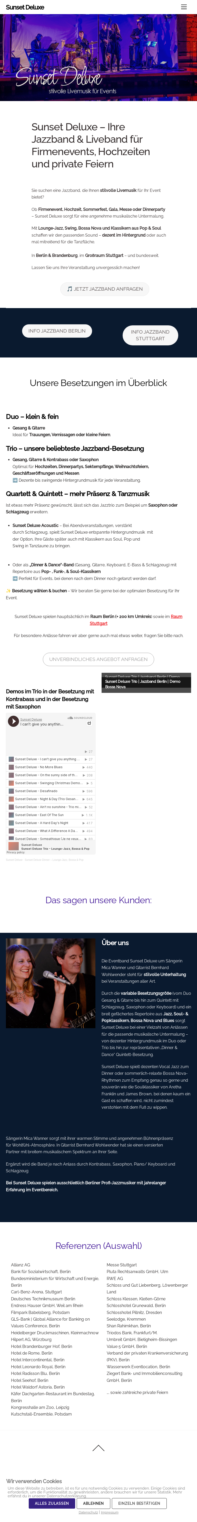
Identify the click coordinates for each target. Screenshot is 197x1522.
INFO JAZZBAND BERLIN (57, 331)
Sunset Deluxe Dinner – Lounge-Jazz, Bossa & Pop (54, 859)
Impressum (110, 1512)
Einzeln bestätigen (139, 1503)
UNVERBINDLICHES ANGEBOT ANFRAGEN (98, 659)
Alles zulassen (52, 1503)
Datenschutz (88, 1512)
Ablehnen (93, 1503)
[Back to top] (98, 1450)
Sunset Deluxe (14, 859)
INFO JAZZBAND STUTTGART (150, 335)
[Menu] (184, 7)
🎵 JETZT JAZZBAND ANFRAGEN (105, 289)
